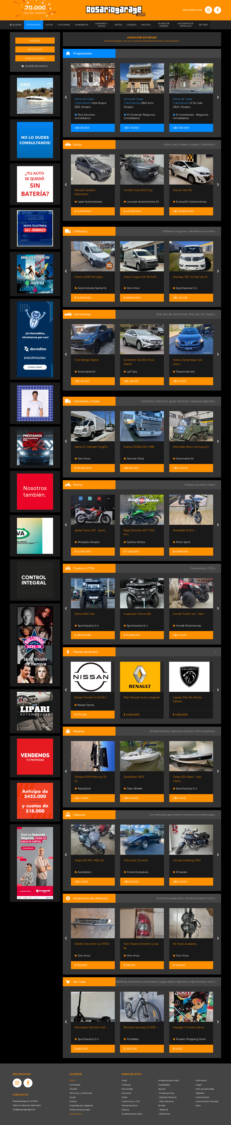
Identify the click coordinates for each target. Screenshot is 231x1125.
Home (72, 1080)
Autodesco (83, 872)
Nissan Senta (84, 705)
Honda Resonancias (187, 625)
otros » (211, 981)
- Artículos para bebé (204, 1089)
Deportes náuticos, (183, 731)
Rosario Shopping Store (189, 1039)
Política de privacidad (79, 1109)
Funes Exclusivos (136, 872)
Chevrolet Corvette (136, 860)
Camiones (126, 1093)
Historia (73, 1101)
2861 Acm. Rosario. (139, 103)
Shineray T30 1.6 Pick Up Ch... (191, 277)
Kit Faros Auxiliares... (185, 943)
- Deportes (199, 1093)
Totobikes (131, 1039)
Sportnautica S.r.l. (185, 288)
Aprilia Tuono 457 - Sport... (91, 530)
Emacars (180, 872)
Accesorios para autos (132, 1114)
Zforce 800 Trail (84, 614)
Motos (124, 1097)
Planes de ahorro (130, 1105)
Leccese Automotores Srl (141, 201)
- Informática (201, 1080)
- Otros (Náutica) (166, 1101)
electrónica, (135, 981)
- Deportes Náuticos (167, 1097)
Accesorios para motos (199, 898)
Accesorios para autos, (171, 898)
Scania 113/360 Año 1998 (139, 446)
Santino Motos (134, 542)
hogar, (163, 981)
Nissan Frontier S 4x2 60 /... (91, 697)
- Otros (198, 1105)
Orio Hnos (131, 288)
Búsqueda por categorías (81, 1105)
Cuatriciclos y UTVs (131, 1101)
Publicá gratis (35, 58)
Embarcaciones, (160, 731)
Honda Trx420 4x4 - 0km (188, 614)
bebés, (171, 981)
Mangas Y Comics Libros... (189, 1027)
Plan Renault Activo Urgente (142, 697)
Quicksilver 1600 (134, 776)
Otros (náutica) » (205, 731)
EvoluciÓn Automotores (189, 201)
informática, (151, 981)
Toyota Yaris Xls (182, 190)
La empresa (74, 1085)
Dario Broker (133, 788)
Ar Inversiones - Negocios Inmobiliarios (190, 116)
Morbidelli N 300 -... (185, 530)
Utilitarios (126, 1085)
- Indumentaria (202, 1097)
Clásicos (125, 1109)
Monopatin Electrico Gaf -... (91, 1027)
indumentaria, (198, 981)
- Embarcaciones (166, 1093)
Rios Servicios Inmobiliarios (85, 116)
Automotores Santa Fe (90, 288)
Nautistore (83, 788)
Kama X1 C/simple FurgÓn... (92, 446)
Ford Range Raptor (87, 360)
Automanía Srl (85, 371)
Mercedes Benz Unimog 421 (191, 446)
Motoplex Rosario (87, 542)
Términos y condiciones (80, 1093)
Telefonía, (122, 981)
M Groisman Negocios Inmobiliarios (139, 116)
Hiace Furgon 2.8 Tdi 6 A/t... (141, 277)
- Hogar (198, 1085)
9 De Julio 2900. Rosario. (188, 103)
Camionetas (127, 1089)
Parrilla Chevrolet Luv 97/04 (92, 943)
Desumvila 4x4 (184, 371)
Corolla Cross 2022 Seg (138, 190)
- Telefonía (163, 1109)
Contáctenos (75, 1114)
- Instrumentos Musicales (206, 1101)
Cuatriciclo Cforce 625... (138, 614)
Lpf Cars (130, 371)
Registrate (35, 49)
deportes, (182, 981)
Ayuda (72, 1097)
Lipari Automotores (88, 201)
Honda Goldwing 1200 (187, 860)
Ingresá (35, 40)
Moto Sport (181, 542)
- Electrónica (164, 1114)
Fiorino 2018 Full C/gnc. (89, 277)
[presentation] (66, 97)
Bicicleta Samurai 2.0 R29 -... (141, 1027)
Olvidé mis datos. (35, 66)
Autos (124, 1080)
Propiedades (164, 1085)
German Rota (134, 458)
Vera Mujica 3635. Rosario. (90, 103)
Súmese (73, 1089)
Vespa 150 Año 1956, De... (90, 860)
